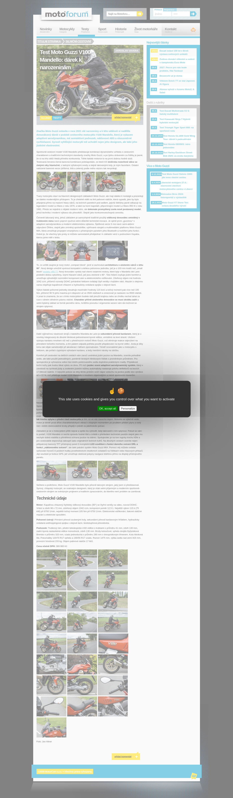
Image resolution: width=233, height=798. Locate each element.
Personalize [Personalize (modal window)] (128, 408)
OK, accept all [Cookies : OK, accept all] (107, 408)
